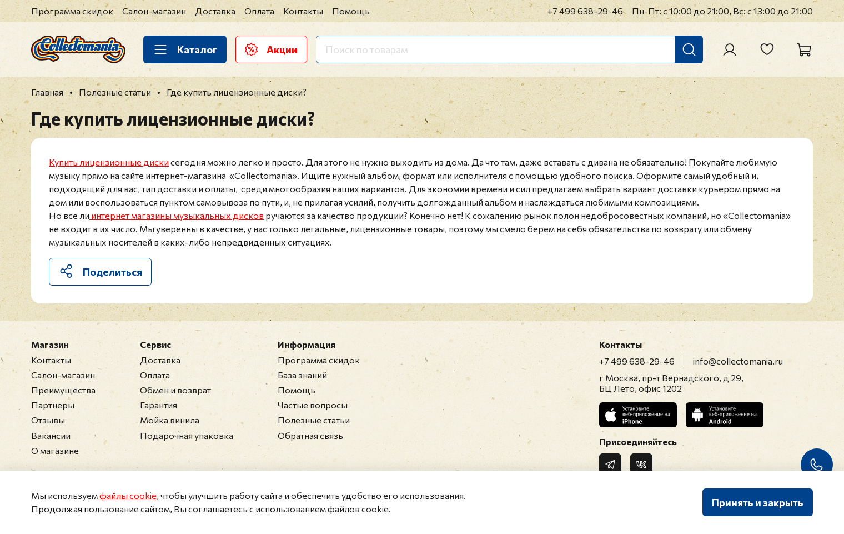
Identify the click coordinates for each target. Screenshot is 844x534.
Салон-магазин (154, 11)
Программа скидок (72, 11)
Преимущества (63, 390)
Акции (271, 49)
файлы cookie (128, 495)
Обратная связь (310, 435)
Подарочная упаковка (186, 435)
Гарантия (158, 405)
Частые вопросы (313, 405)
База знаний (302, 375)
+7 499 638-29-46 (585, 11)
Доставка (215, 11)
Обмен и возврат (175, 390)
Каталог (185, 49)
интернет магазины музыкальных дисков (176, 215)
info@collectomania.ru (738, 361)
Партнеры (52, 405)
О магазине (55, 450)
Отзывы (48, 420)
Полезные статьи (314, 420)
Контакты (303, 11)
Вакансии (51, 435)
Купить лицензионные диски (109, 162)
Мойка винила (169, 420)
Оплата (259, 11)
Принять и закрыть (757, 502)
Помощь (351, 11)
